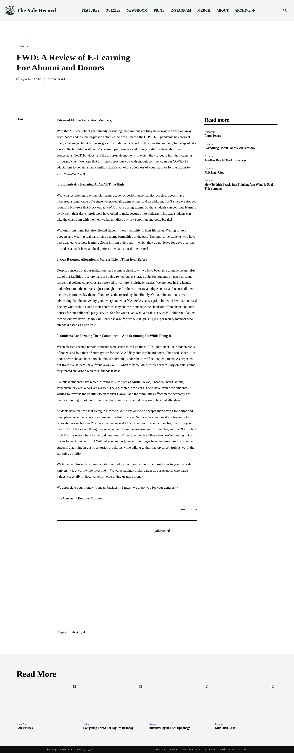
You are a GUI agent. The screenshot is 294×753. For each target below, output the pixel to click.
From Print (209, 131)
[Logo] (30, 10)
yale (83, 632)
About (232, 749)
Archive (243, 749)
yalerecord (58, 79)
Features (23, 46)
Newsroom (187, 749)
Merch (222, 749)
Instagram (210, 749)
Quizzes (173, 749)
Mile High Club (214, 172)
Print (198, 749)
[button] (285, 10)
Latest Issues (212, 136)
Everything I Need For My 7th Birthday (229, 148)
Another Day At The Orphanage (224, 160)
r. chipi (74, 632)
